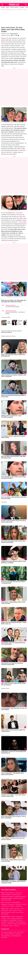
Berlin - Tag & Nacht (17, 212)
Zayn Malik (6, 152)
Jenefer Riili (22, 216)
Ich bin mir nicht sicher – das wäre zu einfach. (15, 313)
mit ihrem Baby (22, 222)
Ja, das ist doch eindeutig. (12, 306)
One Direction (22, 150)
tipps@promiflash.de (6, 332)
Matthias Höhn (5, 38)
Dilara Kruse (6, 240)
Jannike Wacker (14, 33)
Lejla (21, 38)
